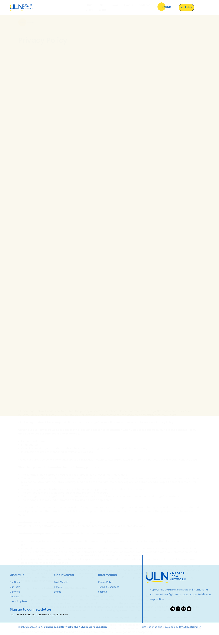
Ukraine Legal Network (58, 627)
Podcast (144, 7)
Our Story (81, 7)
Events (128, 7)
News (115, 7)
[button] (167, 6)
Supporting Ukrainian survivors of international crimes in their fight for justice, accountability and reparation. (181, 595)
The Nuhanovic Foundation (90, 627)
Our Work (99, 7)
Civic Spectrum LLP (190, 627)
